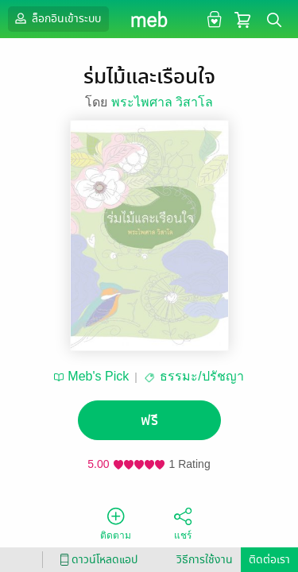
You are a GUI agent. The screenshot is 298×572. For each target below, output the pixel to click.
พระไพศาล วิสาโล (162, 102)
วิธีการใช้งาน (204, 559)
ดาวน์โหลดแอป (96, 559)
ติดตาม (115, 522)
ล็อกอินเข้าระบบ (56, 18)
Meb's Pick (98, 376)
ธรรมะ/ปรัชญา (201, 376)
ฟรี (149, 420)
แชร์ (183, 522)
